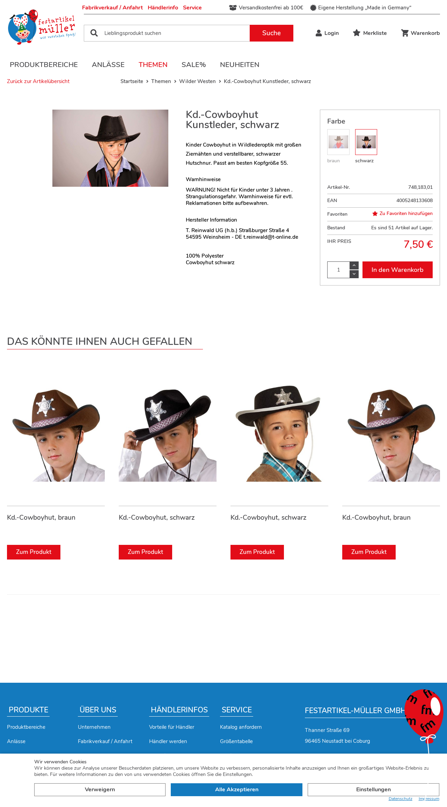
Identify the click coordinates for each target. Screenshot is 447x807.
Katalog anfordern (241, 727)
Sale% (194, 64)
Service (192, 8)
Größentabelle (236, 741)
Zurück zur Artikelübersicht (38, 81)
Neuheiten (239, 64)
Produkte (28, 710)
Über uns (98, 710)
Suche (271, 33)
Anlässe (108, 64)
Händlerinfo (163, 8)
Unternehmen (94, 727)
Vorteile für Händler (171, 727)
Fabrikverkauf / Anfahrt (112, 8)
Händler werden (168, 741)
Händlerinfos (179, 710)
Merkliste (370, 33)
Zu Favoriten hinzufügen (402, 213)
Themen (153, 64)
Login (327, 33)
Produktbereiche (44, 64)
